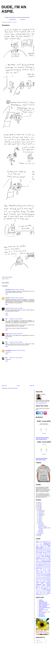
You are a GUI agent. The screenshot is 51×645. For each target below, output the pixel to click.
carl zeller (44, 551)
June (39, 518)
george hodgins (38, 562)
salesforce (48, 581)
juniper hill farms (47, 567)
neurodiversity (47, 575)
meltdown (42, 571)
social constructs (45, 583)
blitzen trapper (38, 549)
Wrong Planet (42, 615)
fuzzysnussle (46, 561)
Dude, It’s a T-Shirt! (42, 526)
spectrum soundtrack (41, 586)
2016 (38, 502)
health (49, 564)
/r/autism (40, 599)
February (40, 523)
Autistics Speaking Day (41, 546)
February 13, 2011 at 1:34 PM (16, 308)
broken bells (48, 550)
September (40, 514)
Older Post (32, 385)
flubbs (49, 558)
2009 (38, 535)
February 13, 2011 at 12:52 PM (16, 297)
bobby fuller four (38, 550)
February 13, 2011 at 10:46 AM (17, 289)
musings (48, 574)
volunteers (48, 592)
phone (42, 577)
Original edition (12, 19)
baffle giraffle (39, 548)
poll (49, 577)
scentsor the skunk (40, 582)
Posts (38, 640)
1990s (40, 541)
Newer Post (4, 385)
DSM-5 (49, 557)
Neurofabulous (42, 616)
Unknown (7, 297)
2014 (38, 505)
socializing (7, 278)
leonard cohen (39, 569)
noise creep (38, 576)
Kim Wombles (8, 350)
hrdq (36, 566)
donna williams (44, 557)
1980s (37, 541)
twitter (41, 592)
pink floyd (45, 577)
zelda (46, 594)
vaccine (44, 592)
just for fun (39, 568)
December (40, 510)
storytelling (46, 587)
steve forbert (41, 587)
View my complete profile (41, 403)
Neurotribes (41, 614)
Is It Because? (41, 525)
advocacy (45, 542)
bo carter (45, 549)
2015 (38, 503)
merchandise (38, 573)
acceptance (44, 541)
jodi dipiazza (38, 567)
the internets (47, 589)
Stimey (7, 333)
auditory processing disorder (41, 545)
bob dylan (48, 549)
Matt (6, 318)
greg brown (41, 563)
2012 (38, 507)
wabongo (37, 593)
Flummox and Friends (43, 609)
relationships (43, 578)
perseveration (38, 577)
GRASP (40, 610)
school (45, 582)
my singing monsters (40, 575)
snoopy (37, 583)
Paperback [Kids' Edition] (41, 458)
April (39, 521)
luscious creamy (46, 569)
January (40, 532)
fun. (40, 561)
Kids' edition (22, 19)
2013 (38, 506)
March (39, 522)
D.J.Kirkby (7, 289)
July (39, 517)
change (44, 552)
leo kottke (48, 568)
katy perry (44, 568)
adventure (48, 541)
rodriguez (37, 581)
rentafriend (48, 578)
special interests (46, 584)
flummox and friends (40, 559)
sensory (48, 582)
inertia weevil (40, 566)
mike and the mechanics (45, 573)
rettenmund (48, 579)
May (39, 519)
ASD (41, 544)
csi (43, 553)
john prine (42, 567)
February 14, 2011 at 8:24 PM (18, 350)
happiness (41, 564)
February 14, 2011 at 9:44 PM (16, 357)
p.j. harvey (43, 576)
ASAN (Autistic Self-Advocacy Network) (43, 603)
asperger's (46, 544)
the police (38, 591)
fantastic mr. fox (44, 558)
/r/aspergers (41, 601)
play (48, 577)
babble (49, 546)
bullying (37, 551)
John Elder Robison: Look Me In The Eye (44, 612)
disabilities (38, 557)
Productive (40, 531)
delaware (39, 556)
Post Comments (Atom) (13, 388)
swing (40, 588)
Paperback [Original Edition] (42, 437)
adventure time (39, 542)
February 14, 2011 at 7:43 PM (16, 342)
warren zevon (43, 593)
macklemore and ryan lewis (41, 570)
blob (42, 549)
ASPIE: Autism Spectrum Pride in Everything (44, 605)
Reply (6, 294)
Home (18, 385)
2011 (38, 509)
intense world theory (46, 566)
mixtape (41, 574)
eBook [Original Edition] (41, 439)
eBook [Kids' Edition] (41, 459)
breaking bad (44, 550)
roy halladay (43, 581)
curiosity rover (47, 553)
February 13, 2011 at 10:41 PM (15, 333)
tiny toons (42, 591)
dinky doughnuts (46, 556)
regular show (38, 578)
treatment (37, 592)
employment (38, 558)
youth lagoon (43, 594)
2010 (38, 534)
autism (48, 545)
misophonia (38, 574)
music (45, 574)
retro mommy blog (40, 579)
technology (43, 588)
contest (40, 553)
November (40, 511)
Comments (39, 642)
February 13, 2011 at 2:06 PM (16, 318)
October (40, 513)
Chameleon (6, 25)
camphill (40, 551)
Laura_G (7, 308)
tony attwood (47, 591)
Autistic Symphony (43, 606)
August (40, 515)
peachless (48, 576)
